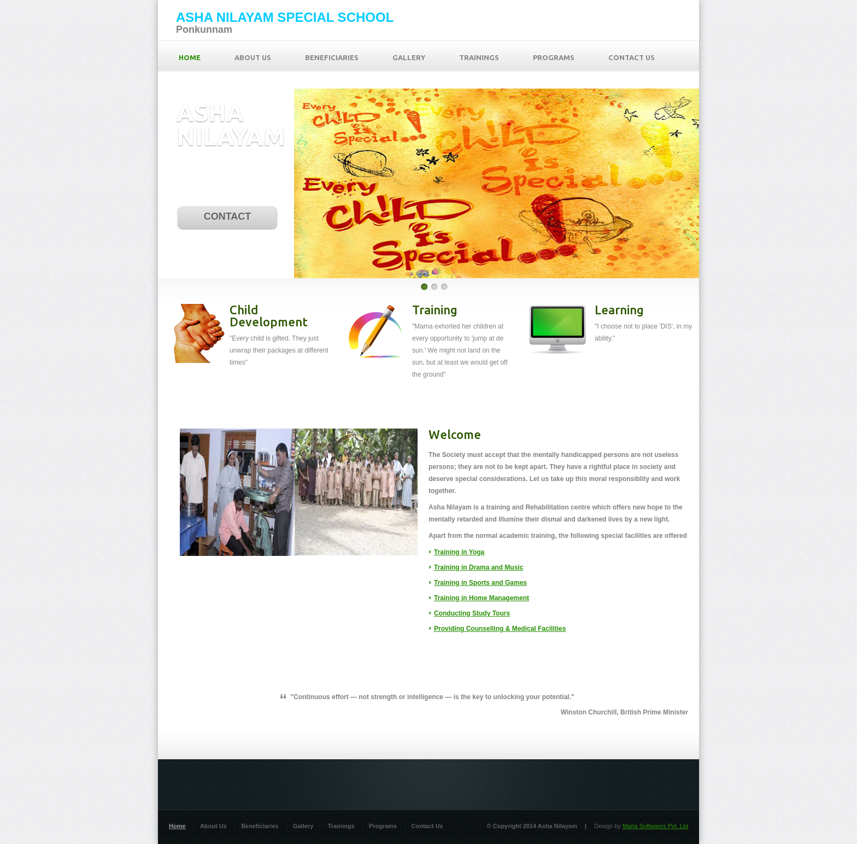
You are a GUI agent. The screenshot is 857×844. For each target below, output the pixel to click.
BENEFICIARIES (332, 57)
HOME (190, 57)
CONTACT (227, 216)
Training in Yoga (459, 552)
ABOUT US (252, 57)
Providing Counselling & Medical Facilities (500, 628)
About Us (213, 826)
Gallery (303, 826)
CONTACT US (631, 57)
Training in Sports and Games (480, 583)
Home (177, 826)
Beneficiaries (259, 826)
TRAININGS (479, 57)
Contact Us (427, 826)
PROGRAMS (553, 57)
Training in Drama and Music (478, 567)
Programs (383, 826)
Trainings (341, 826)
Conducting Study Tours (472, 613)
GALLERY (408, 57)
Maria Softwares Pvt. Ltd (655, 826)
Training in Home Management (481, 598)
